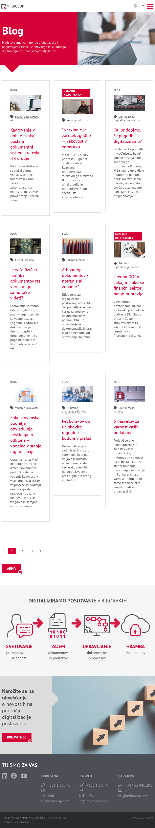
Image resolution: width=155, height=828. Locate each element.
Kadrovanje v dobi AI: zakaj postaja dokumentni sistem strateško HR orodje (25, 144)
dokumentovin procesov (97, 652)
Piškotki (8, 822)
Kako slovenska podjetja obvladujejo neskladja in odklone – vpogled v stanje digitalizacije (25, 434)
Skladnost (124, 263)
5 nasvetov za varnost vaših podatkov (126, 426)
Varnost (118, 411)
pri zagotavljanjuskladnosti (19, 652)
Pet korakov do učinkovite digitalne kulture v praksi (76, 429)
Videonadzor (22, 822)
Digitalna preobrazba (127, 120)
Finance (135, 267)
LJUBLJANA (49, 776)
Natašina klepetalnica (72, 93)
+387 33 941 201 (138, 785)
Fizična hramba (24, 260)
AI (11, 120)
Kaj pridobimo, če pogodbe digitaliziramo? (128, 135)
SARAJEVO (126, 776)
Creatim (149, 817)
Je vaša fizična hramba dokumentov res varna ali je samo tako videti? (25, 284)
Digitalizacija (23, 116)
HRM (35, 116)
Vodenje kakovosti (78, 120)
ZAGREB (86, 776)
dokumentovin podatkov (58, 652)
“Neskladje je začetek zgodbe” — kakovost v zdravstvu (77, 138)
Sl (139, 6)
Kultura (81, 411)
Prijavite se (16, 737)
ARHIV (11, 568)
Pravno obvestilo (57, 817)
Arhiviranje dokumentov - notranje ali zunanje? (75, 278)
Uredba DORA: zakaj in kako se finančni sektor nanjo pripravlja (129, 285)
